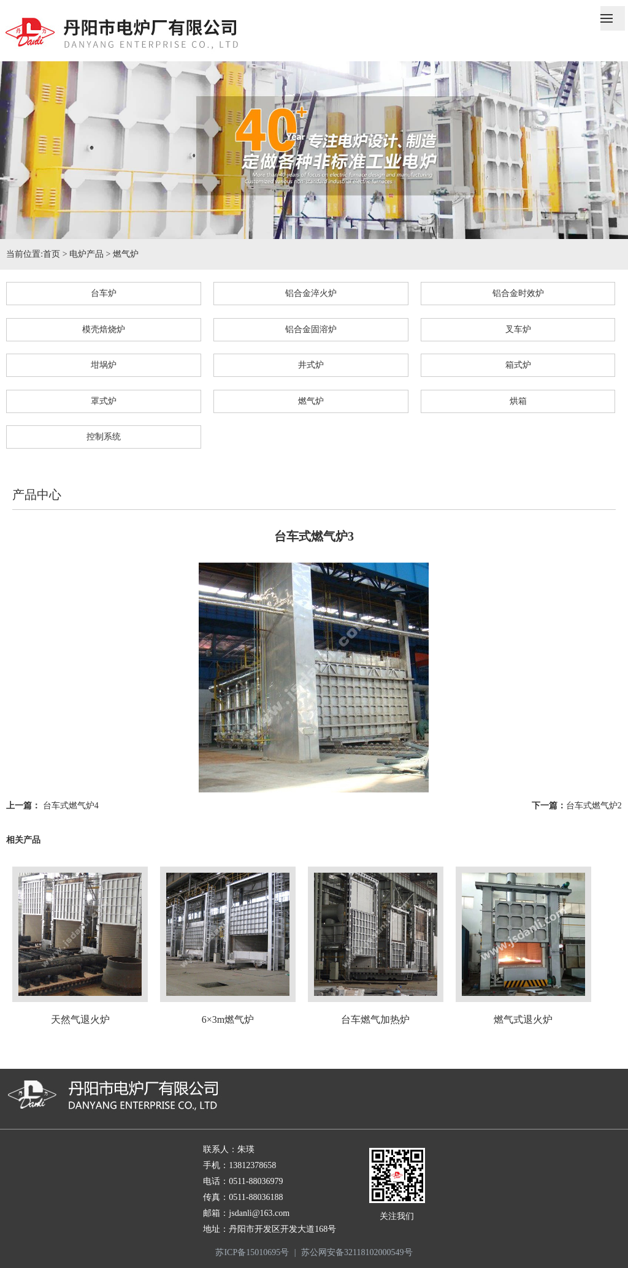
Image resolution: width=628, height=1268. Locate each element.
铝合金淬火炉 (311, 293)
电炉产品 (86, 254)
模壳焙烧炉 (103, 329)
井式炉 (311, 365)
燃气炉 (126, 254)
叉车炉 (518, 329)
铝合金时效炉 (518, 293)
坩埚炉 (104, 365)
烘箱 (518, 401)
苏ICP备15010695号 (252, 1252)
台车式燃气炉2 (594, 805)
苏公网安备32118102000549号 (356, 1252)
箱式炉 (518, 365)
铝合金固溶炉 (311, 329)
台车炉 (104, 293)
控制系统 (103, 436)
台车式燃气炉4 (71, 805)
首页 (51, 254)
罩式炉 (104, 401)
